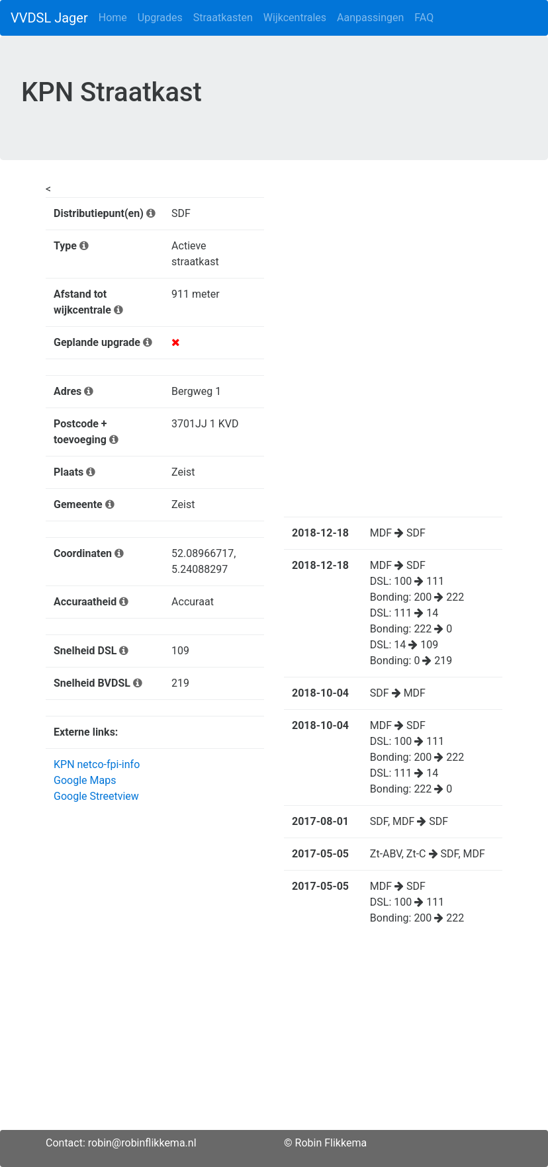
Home (113, 17)
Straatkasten (223, 17)
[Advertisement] (274, 1037)
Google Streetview (96, 796)
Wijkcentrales (294, 17)
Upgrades (160, 17)
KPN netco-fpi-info (97, 764)
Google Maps (85, 780)
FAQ (424, 17)
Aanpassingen (370, 17)
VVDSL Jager (49, 18)
